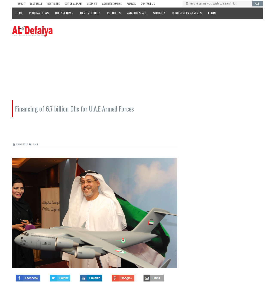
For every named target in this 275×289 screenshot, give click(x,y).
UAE (33, 144)
